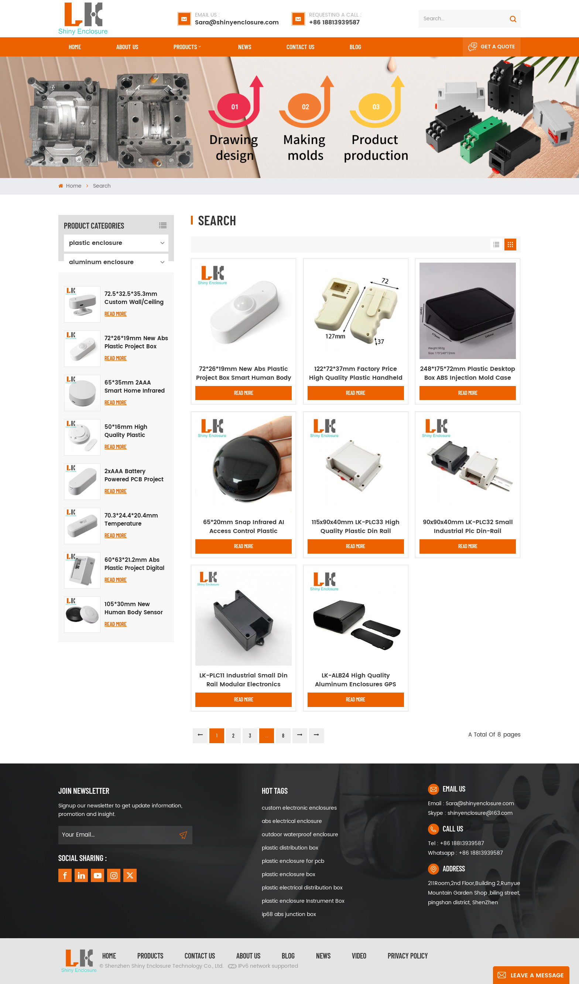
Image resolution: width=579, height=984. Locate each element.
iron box (81, 300)
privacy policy (408, 955)
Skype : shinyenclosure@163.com (470, 813)
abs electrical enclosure (292, 821)
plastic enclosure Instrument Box (303, 901)
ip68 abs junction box (289, 914)
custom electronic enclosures (299, 808)
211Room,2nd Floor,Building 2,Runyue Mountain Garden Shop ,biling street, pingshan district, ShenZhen (474, 893)
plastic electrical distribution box (302, 888)
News (244, 46)
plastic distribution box (290, 848)
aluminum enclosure (101, 262)
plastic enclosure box (288, 874)
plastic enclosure (95, 243)
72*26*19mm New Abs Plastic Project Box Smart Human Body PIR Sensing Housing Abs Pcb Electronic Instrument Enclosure (136, 398)
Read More (116, 368)
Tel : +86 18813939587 (456, 843)
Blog (355, 46)
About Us (127, 46)
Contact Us (200, 955)
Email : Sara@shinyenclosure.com (471, 803)
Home (75, 46)
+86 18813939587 (335, 18)
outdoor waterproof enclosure (300, 834)
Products (185, 46)
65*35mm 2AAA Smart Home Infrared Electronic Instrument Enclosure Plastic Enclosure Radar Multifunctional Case (135, 442)
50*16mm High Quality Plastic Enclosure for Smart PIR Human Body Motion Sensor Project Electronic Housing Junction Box (136, 487)
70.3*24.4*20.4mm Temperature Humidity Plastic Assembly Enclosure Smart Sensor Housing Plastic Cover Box (136, 575)
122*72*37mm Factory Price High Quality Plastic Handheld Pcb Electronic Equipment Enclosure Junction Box (355, 373)
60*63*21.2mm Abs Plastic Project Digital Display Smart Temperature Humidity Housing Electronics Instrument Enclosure (135, 620)
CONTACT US (300, 46)
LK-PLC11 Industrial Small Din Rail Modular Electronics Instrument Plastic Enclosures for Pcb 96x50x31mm (244, 680)
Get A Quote (491, 46)
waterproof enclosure (101, 281)
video (359, 955)
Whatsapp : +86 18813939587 (465, 853)
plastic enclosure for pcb (293, 861)
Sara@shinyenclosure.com (237, 18)
